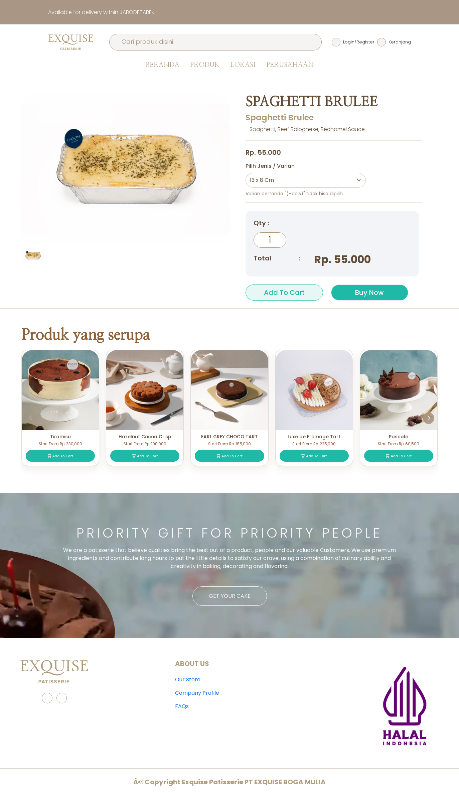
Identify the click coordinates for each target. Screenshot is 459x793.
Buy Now (369, 292)
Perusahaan (290, 65)
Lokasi (243, 65)
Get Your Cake (230, 596)
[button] (428, 418)
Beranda (162, 65)
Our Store (187, 679)
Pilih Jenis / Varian (270, 166)
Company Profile (197, 693)
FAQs (182, 706)
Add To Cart (284, 292)
